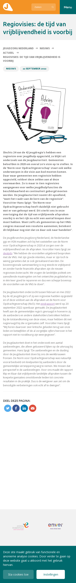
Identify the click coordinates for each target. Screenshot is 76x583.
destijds (7, 253)
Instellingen (50, 574)
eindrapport (48, 304)
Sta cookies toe (18, 574)
